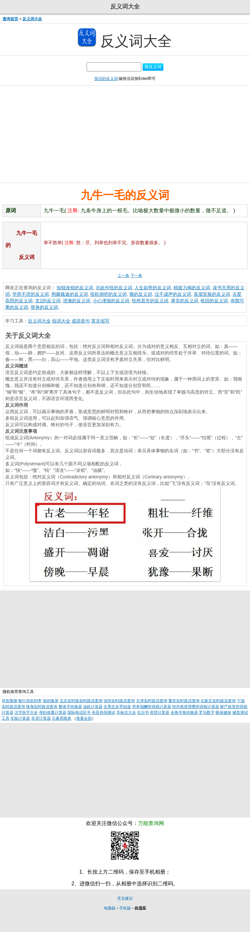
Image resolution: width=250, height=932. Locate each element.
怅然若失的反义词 (150, 300)
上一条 (123, 275)
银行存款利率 (30, 701)
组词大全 (61, 320)
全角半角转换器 (184, 712)
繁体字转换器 (70, 706)
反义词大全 (32, 19)
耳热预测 (9, 701)
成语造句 (81, 320)
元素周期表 (61, 718)
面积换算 (51, 701)
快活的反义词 (106, 78)
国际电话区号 (79, 712)
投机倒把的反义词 (108, 294)
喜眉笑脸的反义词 (212, 294)
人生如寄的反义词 (152, 287)
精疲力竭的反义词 (192, 287)
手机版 (125, 908)
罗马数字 (207, 712)
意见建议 (125, 898)
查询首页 (10, 19)
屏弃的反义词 (184, 300)
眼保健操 (223, 712)
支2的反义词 (48, 300)
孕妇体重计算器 (52, 712)
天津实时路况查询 (151, 701)
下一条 (136, 275)
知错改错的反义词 (75, 287)
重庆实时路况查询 (184, 701)
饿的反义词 (140, 294)
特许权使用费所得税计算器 (195, 706)
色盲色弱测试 (103, 712)
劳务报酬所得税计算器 (151, 706)
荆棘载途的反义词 (69, 294)
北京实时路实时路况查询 (81, 701)
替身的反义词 (44, 307)
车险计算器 (20, 718)
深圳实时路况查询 (119, 701)
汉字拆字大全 (26, 712)
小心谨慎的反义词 (111, 300)
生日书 (143, 712)
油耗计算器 (93, 706)
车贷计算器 (41, 718)
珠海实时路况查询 (41, 706)
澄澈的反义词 (76, 300)
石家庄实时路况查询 (218, 701)
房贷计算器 (159, 712)
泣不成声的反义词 (173, 294)
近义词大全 (39, 320)
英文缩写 (100, 320)
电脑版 (110, 908)
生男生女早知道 (117, 706)
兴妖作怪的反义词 (114, 287)
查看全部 (84, 718)
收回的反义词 (214, 300)
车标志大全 (126, 712)
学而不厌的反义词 (30, 294)
